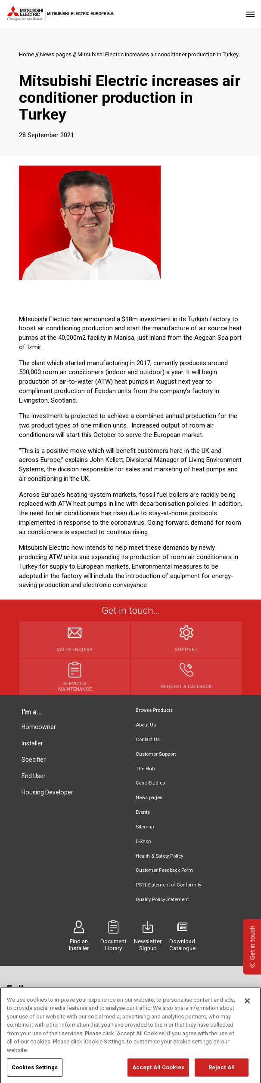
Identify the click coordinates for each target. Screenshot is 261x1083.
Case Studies (150, 783)
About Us (146, 725)
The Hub (145, 769)
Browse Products (154, 710)
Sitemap (145, 827)
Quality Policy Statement (162, 899)
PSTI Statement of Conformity (168, 885)
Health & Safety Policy (159, 856)
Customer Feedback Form (164, 870)
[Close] (247, 1009)
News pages (149, 797)
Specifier (34, 759)
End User (34, 775)
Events (143, 812)
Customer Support (156, 754)
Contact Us (148, 739)
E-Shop (143, 841)
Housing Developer (47, 792)
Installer (32, 743)
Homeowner (39, 726)
